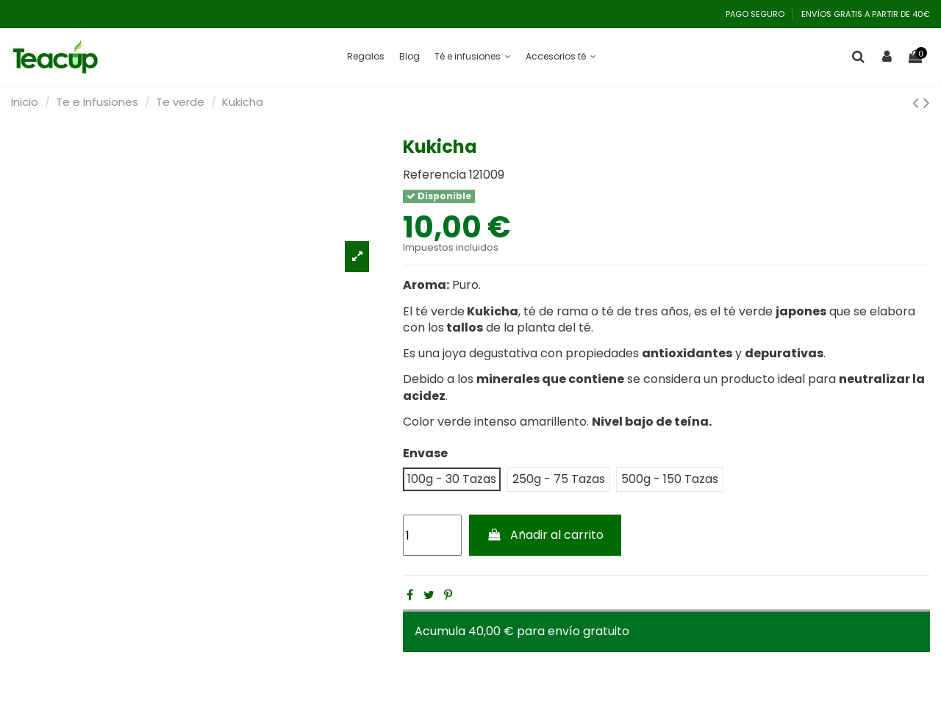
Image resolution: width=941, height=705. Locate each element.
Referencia (434, 175)
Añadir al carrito (545, 534)
